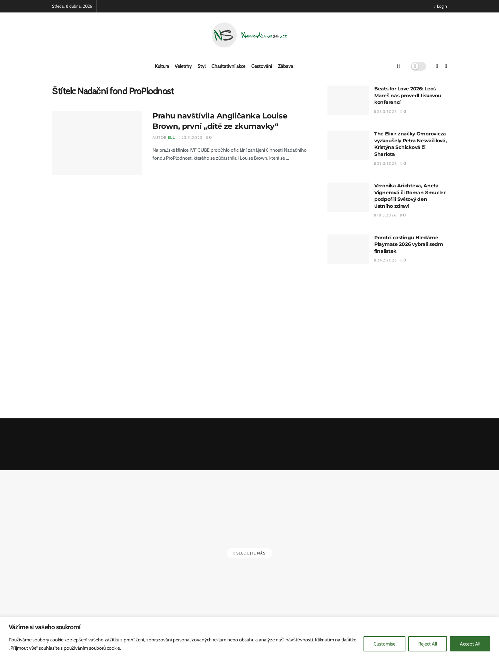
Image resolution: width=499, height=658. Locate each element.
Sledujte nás (249, 553)
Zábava (285, 66)
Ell (171, 137)
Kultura (162, 66)
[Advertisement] (387, 341)
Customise (384, 644)
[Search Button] (398, 66)
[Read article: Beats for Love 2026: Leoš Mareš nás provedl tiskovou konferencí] (348, 100)
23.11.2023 (190, 137)
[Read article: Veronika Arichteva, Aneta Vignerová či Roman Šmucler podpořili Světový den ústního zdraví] (348, 197)
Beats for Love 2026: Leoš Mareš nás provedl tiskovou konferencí (407, 95)
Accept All (470, 644)
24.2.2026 (385, 260)
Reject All (427, 644)
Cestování (261, 66)
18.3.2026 (385, 215)
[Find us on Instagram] (446, 66)
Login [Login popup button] (440, 6)
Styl (201, 66)
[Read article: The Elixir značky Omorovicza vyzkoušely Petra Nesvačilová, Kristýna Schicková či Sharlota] (348, 145)
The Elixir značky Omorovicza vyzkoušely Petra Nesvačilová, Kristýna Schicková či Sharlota (410, 144)
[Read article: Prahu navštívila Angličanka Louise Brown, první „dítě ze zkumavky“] (97, 143)
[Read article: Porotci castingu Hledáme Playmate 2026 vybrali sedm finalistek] (348, 249)
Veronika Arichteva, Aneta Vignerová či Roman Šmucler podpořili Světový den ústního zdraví (410, 196)
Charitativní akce (228, 66)
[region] (249, 637)
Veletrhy (183, 66)
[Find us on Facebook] (437, 66)
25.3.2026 (385, 111)
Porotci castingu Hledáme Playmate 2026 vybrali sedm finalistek (408, 244)
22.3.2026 (385, 163)
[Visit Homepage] (249, 35)
